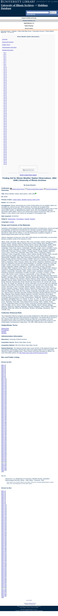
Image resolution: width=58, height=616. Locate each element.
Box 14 (5, 74)
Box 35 (5, 108)
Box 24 (5, 90)
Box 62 (5, 152)
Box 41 (5, 118)
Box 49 (5, 131)
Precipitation (20, 219)
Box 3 (5, 56)
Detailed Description (7, 50)
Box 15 (5, 75)
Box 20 (5, 83)
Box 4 (5, 57)
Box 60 (5, 149)
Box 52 (5, 136)
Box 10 (5, 67)
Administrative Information (9, 47)
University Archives (5, 31)
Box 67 (5, 160)
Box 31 (5, 101)
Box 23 (5, 88)
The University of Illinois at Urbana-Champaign (33, 610)
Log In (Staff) (29, 600)
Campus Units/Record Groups (29, 18)
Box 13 (5, 72)
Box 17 (5, 78)
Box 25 (5, 92)
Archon (27, 609)
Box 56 (5, 142)
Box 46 (5, 126)
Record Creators (29, 28)
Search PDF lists (31, 14)
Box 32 (5, 103)
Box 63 (5, 154)
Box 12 (5, 70)
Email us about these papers (28, 175)
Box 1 (5, 52)
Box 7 (5, 62)
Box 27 (5, 95)
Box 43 (5, 121)
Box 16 (5, 77)
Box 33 (5, 105)
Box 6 (5, 60)
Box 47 (5, 128)
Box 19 (5, 82)
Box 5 (5, 59)
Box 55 (5, 141)
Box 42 (5, 119)
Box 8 (5, 64)
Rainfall (27, 219)
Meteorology (11, 219)
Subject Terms (6, 44)
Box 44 (5, 123)
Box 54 (5, 139)
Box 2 (5, 54)
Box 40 (5, 116)
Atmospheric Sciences (38, 31)
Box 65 (5, 157)
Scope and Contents (8, 42)
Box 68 (5, 162)
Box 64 (5, 155)
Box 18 (5, 80)
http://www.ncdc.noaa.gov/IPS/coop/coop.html (33, 353)
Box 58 (5, 146)
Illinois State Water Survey (25, 31)
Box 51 (5, 134)
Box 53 (5, 137)
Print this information (50, 189)
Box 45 (5, 124)
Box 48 (5, 129)
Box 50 (5, 132)
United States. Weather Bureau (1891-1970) (26, 199)
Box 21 (5, 85)
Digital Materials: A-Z (29, 23)
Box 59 (5, 147)
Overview (4, 39)
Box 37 (5, 111)
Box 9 (5, 65)
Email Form (32, 604)
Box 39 (5, 114)
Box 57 (5, 144)
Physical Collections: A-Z (29, 20)
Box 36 (5, 110)
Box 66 (5, 159)
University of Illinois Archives (17, 5)
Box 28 (5, 96)
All (2, 471)
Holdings (14, 31)
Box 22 (5, 87)
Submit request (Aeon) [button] (17, 189)
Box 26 (5, 93)
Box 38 (5, 113)
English (12, 222)
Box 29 (5, 98)
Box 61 (5, 150)
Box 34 (5, 106)
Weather (32, 219)
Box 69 (5, 164)
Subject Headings (29, 25)
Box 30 (5, 100)
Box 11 (5, 69)
